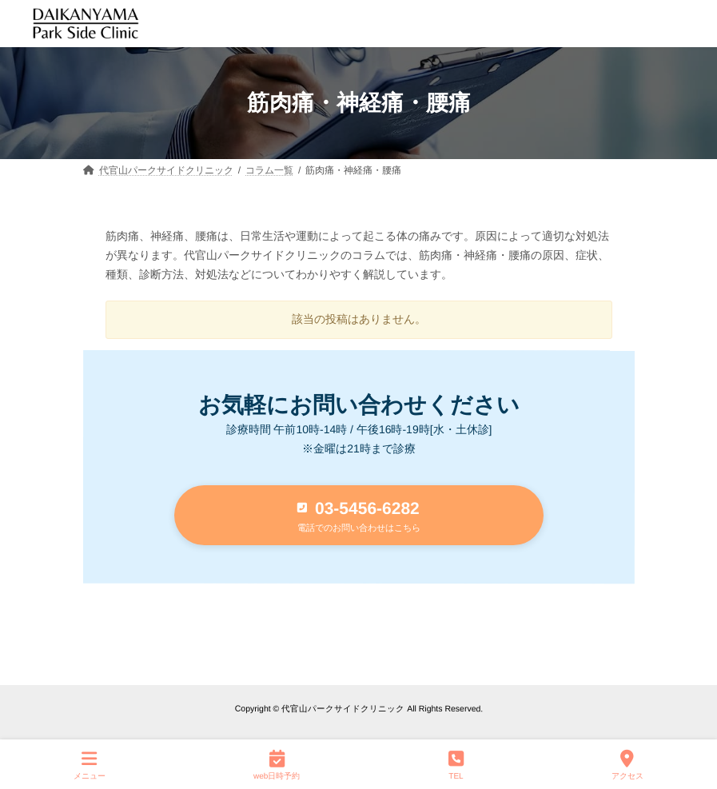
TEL (456, 764)
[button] (359, 515)
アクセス (627, 764)
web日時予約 (276, 764)
